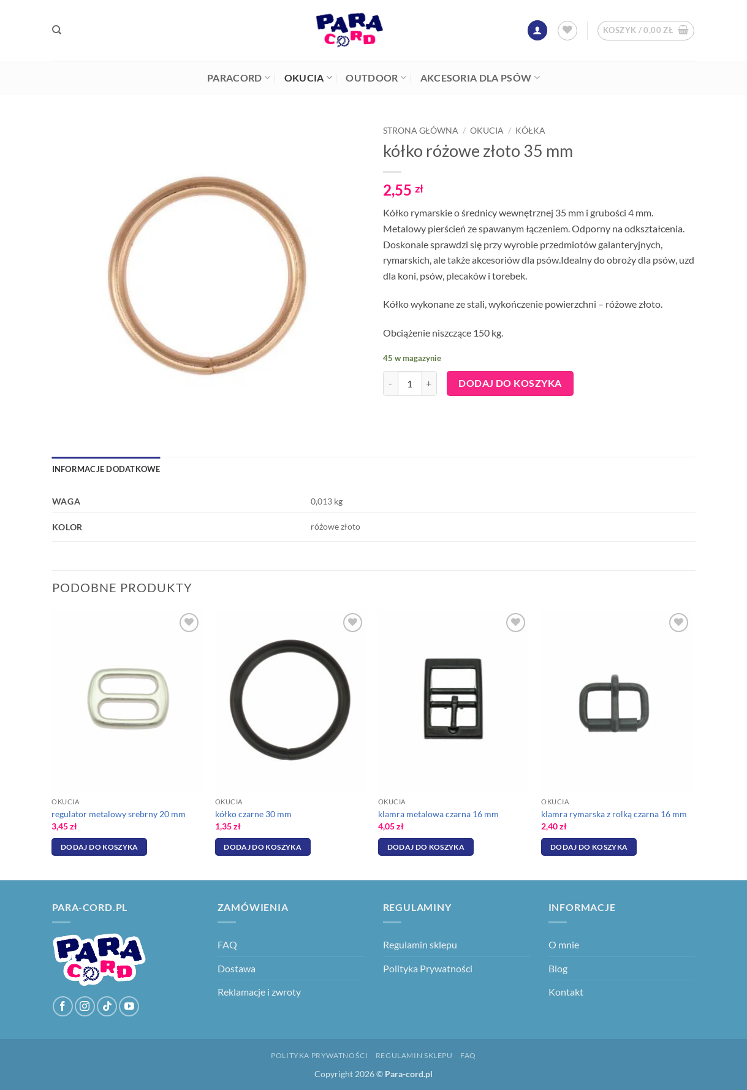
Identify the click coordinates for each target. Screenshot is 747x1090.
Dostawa (237, 968)
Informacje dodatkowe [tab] (106, 469)
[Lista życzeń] (567, 30)
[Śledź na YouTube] (129, 1006)
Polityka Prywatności (427, 968)
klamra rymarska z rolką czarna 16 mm (614, 814)
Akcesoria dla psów (480, 78)
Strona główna (420, 130)
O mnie (563, 944)
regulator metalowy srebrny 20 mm (118, 814)
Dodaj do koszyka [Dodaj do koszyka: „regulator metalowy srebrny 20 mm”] (99, 847)
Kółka (530, 130)
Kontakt (565, 991)
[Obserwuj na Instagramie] (85, 1006)
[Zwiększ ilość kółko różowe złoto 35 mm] (429, 383)
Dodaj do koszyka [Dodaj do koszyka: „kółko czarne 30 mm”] (262, 847)
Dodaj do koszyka (509, 383)
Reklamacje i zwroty (259, 991)
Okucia (308, 78)
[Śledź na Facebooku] (63, 1006)
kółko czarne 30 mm (253, 814)
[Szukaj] (56, 30)
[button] (537, 30)
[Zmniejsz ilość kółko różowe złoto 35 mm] (390, 383)
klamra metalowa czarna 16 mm (438, 814)
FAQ (227, 944)
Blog (557, 968)
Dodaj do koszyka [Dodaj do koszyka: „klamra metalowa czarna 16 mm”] (426, 847)
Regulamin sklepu (420, 944)
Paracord (238, 78)
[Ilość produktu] (410, 383)
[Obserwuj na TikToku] (107, 1006)
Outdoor (376, 78)
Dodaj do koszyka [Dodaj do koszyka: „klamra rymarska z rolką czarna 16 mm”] (589, 847)
